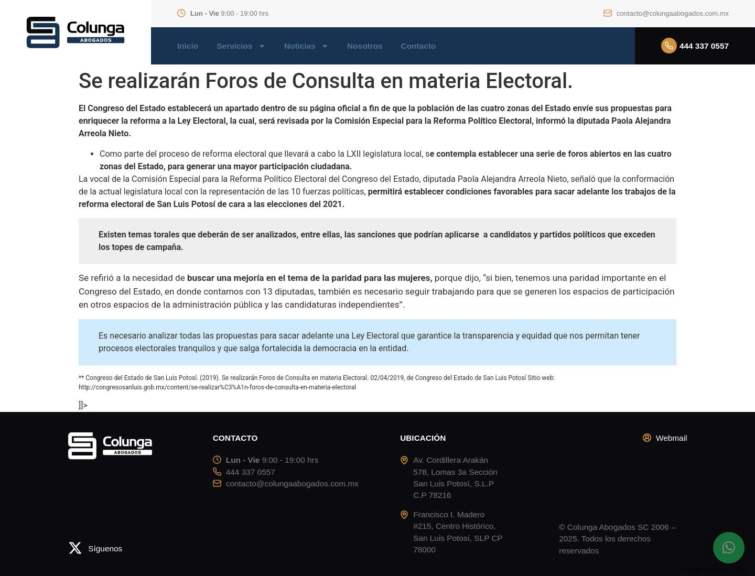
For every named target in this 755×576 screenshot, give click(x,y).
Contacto (418, 46)
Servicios (241, 46)
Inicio (187, 46)
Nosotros (364, 46)
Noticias (306, 46)
